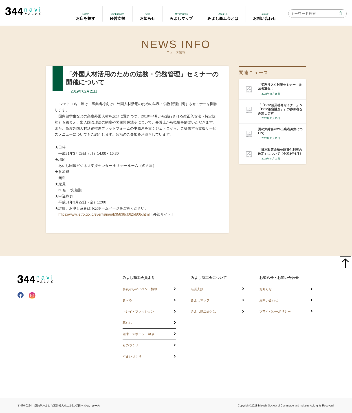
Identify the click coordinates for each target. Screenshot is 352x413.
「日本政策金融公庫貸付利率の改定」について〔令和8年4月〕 (280, 151)
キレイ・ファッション (138, 311)
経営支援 (197, 289)
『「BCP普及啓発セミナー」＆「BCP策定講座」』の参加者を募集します (280, 109)
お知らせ (265, 289)
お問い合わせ (268, 300)
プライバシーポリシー (275, 311)
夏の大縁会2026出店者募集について (280, 131)
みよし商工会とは (203, 311)
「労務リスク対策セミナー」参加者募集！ (280, 87)
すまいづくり (132, 356)
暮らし (127, 323)
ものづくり (130, 345)
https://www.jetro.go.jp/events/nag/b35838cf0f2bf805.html (104, 214)
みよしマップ (200, 300)
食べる (127, 300)
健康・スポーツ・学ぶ (138, 334)
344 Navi (23, 11)
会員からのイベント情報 (140, 289)
